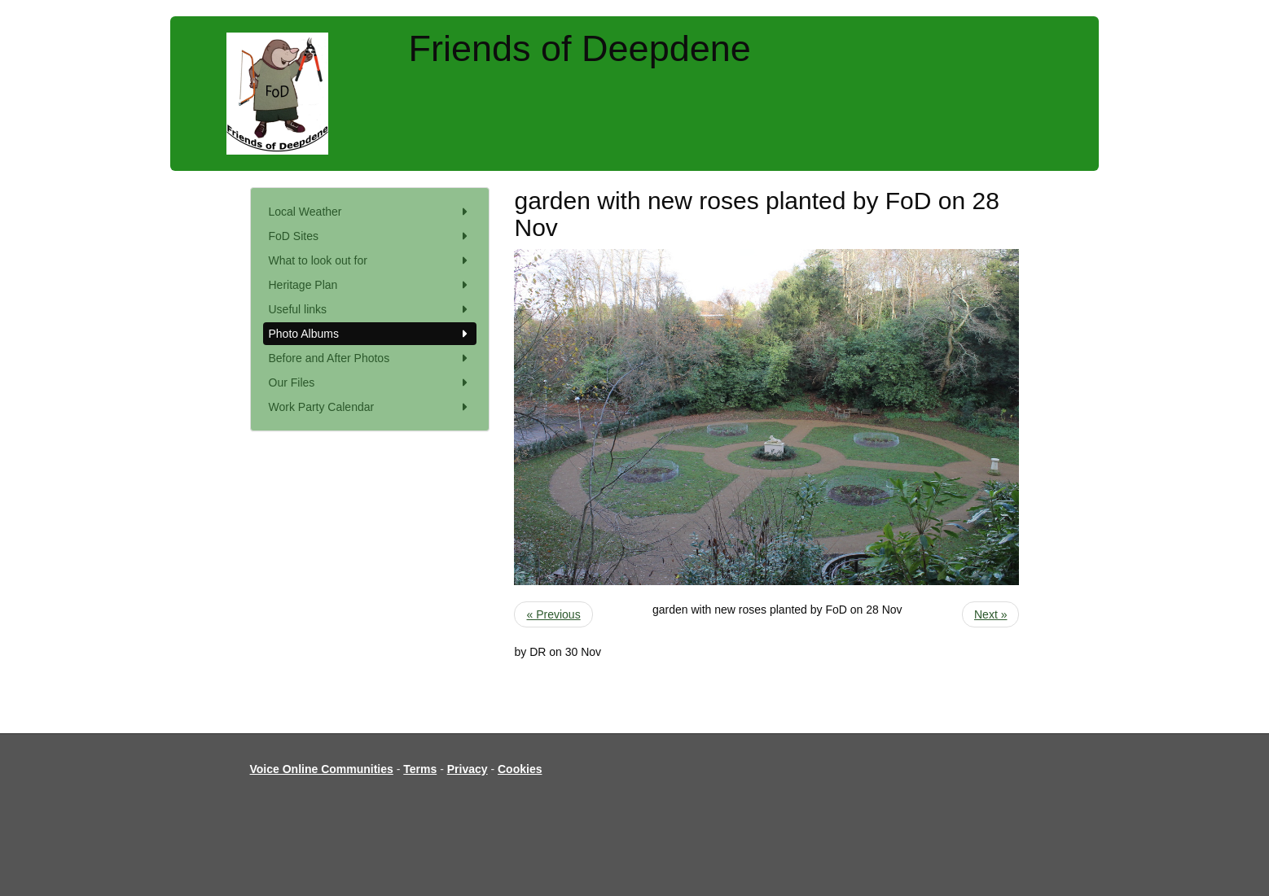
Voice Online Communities (321, 769)
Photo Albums (370, 334)
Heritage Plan (370, 285)
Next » (990, 614)
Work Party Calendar (370, 407)
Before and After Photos (370, 358)
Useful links (370, 309)
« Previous (553, 614)
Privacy (467, 769)
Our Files (370, 382)
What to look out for (370, 260)
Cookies (520, 769)
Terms (420, 769)
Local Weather (370, 211)
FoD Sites (370, 236)
